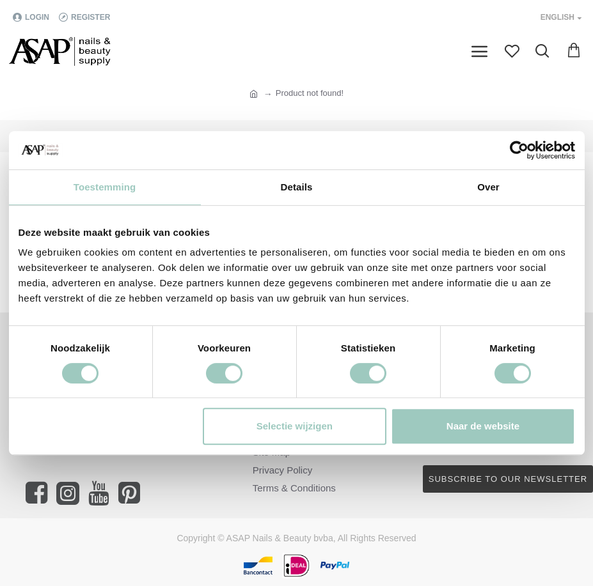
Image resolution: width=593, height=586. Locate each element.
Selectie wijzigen (295, 425)
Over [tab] (488, 186)
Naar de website (483, 425)
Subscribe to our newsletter (508, 479)
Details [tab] (297, 186)
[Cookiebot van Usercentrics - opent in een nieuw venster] (519, 150)
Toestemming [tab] (105, 186)
